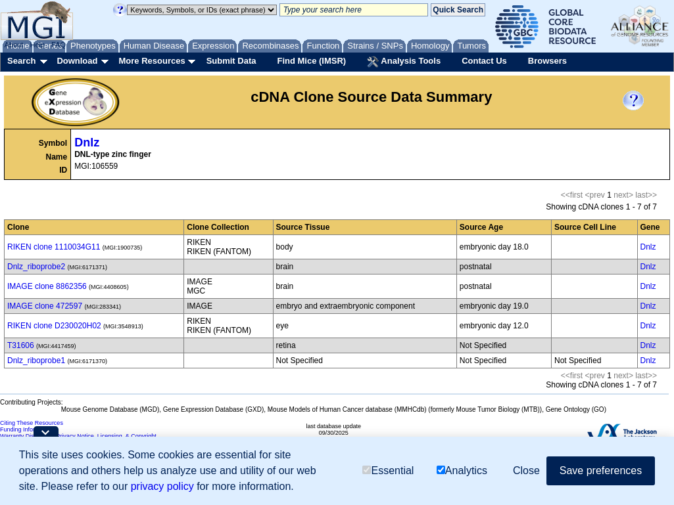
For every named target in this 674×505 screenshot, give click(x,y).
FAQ (58, 45)
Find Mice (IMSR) (311, 61)
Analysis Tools (404, 62)
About (14, 45)
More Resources (151, 61)
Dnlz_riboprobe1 (36, 360)
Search (21, 61)
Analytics (462, 470)
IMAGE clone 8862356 (47, 286)
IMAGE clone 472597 (44, 306)
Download (77, 61)
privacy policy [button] (162, 486)
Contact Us (484, 61)
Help (37, 45)
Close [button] (526, 470)
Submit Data (231, 61)
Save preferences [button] (601, 470)
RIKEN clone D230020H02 (54, 325)
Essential (388, 470)
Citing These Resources (31, 423)
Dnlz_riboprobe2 (36, 266)
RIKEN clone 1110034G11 (53, 247)
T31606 (20, 345)
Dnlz (86, 142)
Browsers (547, 61)
